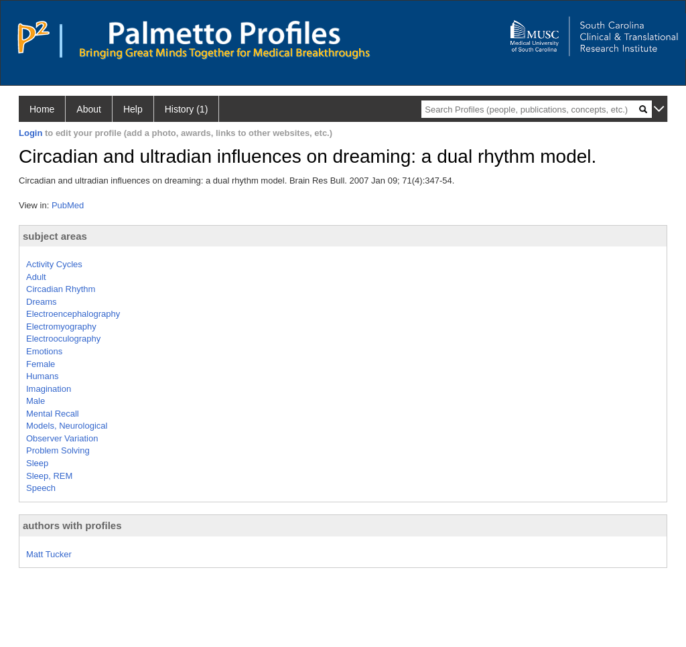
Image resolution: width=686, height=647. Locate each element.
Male (35, 401)
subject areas (55, 236)
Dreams (41, 302)
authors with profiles (72, 525)
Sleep (37, 463)
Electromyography (61, 326)
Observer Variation (62, 438)
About (88, 109)
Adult (36, 277)
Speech (41, 488)
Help (133, 109)
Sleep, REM (49, 476)
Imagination (48, 389)
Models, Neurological (66, 426)
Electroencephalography (73, 314)
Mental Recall (52, 414)
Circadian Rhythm (60, 289)
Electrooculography (63, 339)
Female (40, 364)
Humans (42, 376)
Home (41, 109)
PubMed (68, 205)
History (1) (186, 109)
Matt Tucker (49, 554)
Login (30, 133)
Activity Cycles (54, 264)
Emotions (44, 351)
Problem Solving (58, 450)
